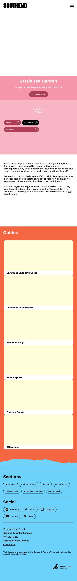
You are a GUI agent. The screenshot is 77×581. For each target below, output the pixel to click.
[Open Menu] (71, 5)
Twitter (30, 509)
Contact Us (9, 544)
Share (12, 122)
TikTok (28, 516)
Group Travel (54, 491)
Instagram (47, 509)
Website (22, 129)
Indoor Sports (61, 484)
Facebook (12, 509)
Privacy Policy (10, 537)
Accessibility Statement (16, 540)
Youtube (12, 516)
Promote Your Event (14, 529)
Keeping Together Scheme (17, 533)
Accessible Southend (33, 491)
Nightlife (45, 484)
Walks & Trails (12, 491)
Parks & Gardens (28, 484)
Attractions (10, 484)
